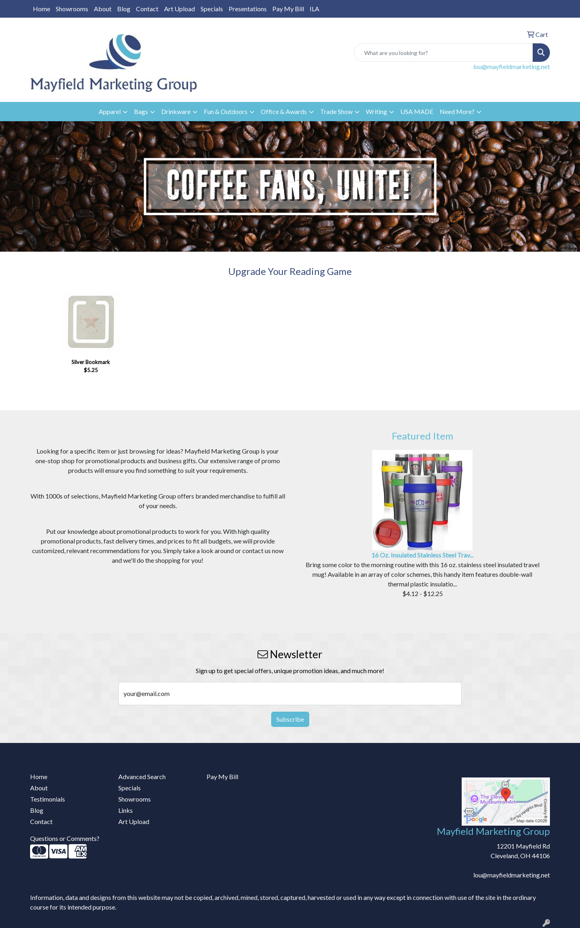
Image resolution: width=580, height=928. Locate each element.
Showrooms (72, 8)
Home (41, 8)
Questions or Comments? (64, 838)
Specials (212, 8)
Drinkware (176, 111)
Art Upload (179, 8)
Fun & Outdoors (225, 111)
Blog (123, 8)
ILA (314, 8)
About (103, 8)
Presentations (248, 8)
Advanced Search (142, 776)
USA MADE (416, 111)
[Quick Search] (443, 52)
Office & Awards (284, 111)
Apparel (110, 111)
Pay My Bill (288, 8)
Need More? (457, 111)
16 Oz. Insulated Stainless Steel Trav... (422, 555)
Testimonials (47, 799)
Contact (147, 8)
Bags (141, 111)
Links (125, 810)
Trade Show (336, 111)
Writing (376, 111)
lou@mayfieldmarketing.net (511, 66)
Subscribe (290, 719)
